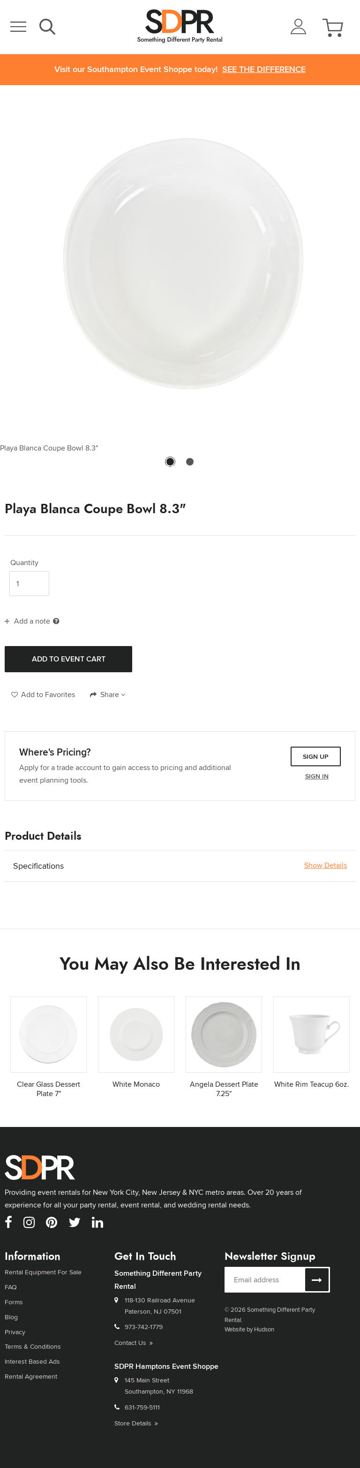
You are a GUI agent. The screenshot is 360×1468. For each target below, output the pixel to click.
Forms (14, 1302)
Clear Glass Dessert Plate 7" (48, 1089)
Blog (11, 1317)
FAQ (11, 1287)
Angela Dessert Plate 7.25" (224, 1089)
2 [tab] (190, 465)
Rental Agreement (31, 1376)
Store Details (136, 1423)
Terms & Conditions (33, 1346)
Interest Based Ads (32, 1361)
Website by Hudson (249, 1329)
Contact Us (133, 1342)
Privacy (15, 1332)
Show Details (325, 865)
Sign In (317, 776)
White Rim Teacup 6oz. (311, 1084)
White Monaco (136, 1084)
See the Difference (264, 69)
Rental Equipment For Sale (43, 1272)
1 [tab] (170, 465)
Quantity (24, 563)
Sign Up (316, 756)
